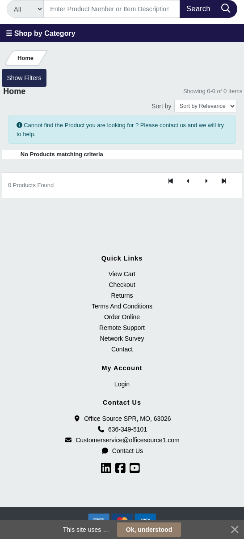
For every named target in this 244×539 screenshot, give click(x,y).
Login (122, 384)
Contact (122, 349)
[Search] (112, 9)
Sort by (161, 106)
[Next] (206, 182)
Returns (122, 295)
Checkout (122, 284)
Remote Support (122, 327)
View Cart (122, 274)
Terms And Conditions (122, 306)
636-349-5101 (122, 429)
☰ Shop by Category (40, 33)
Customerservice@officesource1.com (122, 440)
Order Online (122, 317)
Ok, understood (149, 529)
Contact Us (122, 450)
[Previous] (188, 182)
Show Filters (24, 77)
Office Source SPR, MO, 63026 (122, 418)
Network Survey (122, 338)
